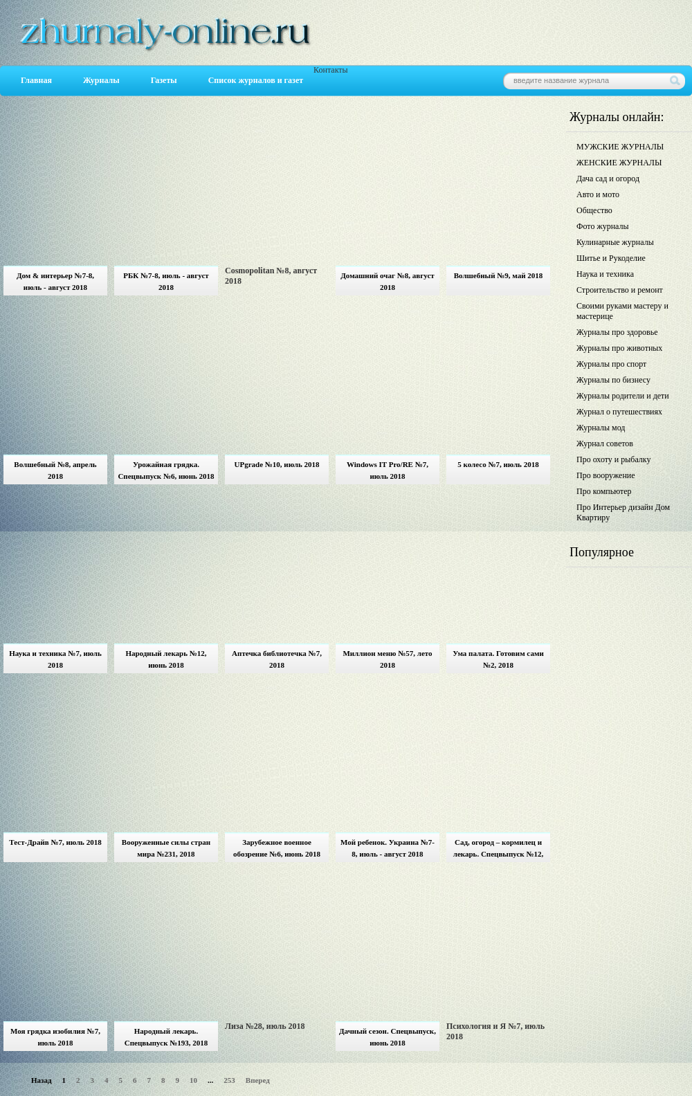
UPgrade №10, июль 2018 (276, 464)
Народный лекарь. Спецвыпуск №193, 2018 (166, 1037)
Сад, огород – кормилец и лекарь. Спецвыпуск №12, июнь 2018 (498, 850)
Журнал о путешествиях (619, 412)
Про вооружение (605, 475)
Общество (594, 210)
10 (193, 1080)
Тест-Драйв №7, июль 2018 (55, 842)
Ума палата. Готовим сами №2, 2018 (498, 659)
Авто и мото (597, 194)
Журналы (101, 80)
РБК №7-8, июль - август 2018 (165, 281)
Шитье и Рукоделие (611, 258)
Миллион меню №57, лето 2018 (387, 659)
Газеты (164, 80)
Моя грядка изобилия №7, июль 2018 (55, 1037)
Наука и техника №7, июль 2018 (55, 659)
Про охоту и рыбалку (613, 459)
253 (229, 1080)
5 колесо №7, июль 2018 (497, 464)
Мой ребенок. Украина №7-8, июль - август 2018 (387, 848)
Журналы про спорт (611, 364)
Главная (36, 80)
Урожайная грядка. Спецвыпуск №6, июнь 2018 (166, 470)
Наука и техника (605, 274)
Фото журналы (602, 226)
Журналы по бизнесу (613, 380)
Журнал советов (604, 443)
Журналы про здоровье (617, 332)
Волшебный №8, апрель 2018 (55, 470)
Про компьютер (604, 491)
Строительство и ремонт (619, 290)
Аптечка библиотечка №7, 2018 (277, 659)
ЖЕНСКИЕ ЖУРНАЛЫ (619, 162)
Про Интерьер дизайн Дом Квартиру (623, 512)
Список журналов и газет (255, 80)
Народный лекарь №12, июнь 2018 (165, 659)
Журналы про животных (619, 348)
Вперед (258, 1080)
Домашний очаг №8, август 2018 (387, 281)
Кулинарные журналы (615, 242)
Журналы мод (600, 427)
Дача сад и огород (607, 178)
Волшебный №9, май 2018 (498, 275)
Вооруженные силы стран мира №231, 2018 (166, 848)
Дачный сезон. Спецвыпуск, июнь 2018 (387, 1037)
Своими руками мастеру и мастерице (622, 311)
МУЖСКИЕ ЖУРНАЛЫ (620, 147)
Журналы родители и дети (622, 396)
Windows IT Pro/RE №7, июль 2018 (387, 470)
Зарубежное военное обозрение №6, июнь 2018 (276, 848)
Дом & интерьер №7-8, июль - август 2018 (55, 281)
